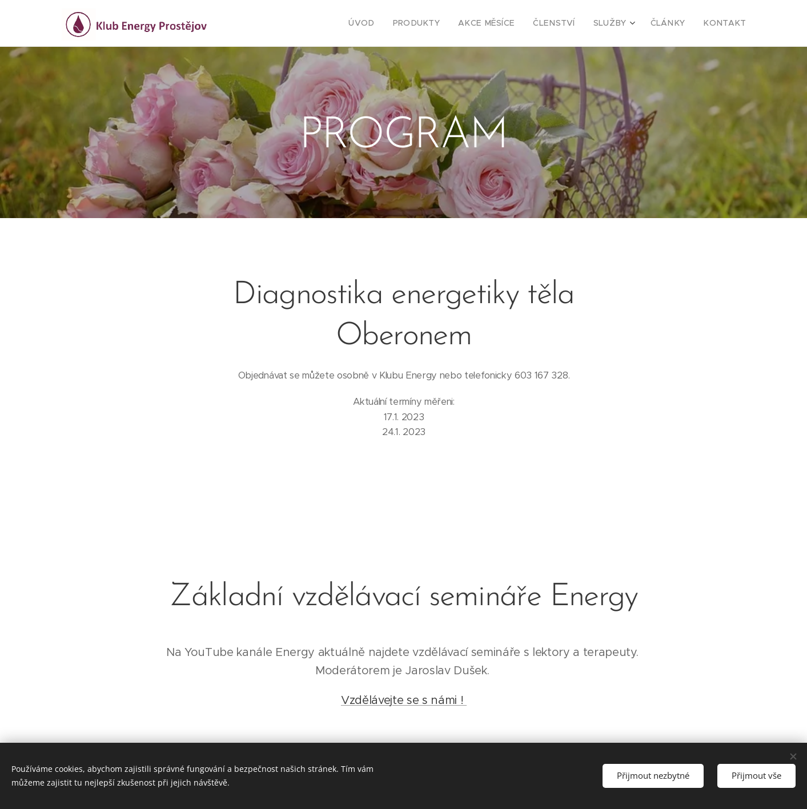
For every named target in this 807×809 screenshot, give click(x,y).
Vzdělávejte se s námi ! (403, 700)
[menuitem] (391, 23)
